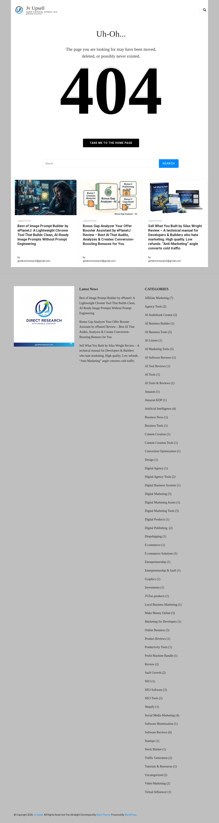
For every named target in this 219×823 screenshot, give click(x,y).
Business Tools (154, 425)
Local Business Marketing (161, 604)
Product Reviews (155, 638)
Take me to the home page (111, 143)
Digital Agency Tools (158, 476)
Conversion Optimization (160, 451)
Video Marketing (155, 783)
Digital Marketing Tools (159, 511)
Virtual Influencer (156, 792)
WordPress (131, 814)
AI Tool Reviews (155, 366)
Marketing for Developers (161, 621)
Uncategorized (154, 775)
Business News (154, 417)
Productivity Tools (156, 647)
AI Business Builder (157, 323)
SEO (148, 681)
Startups (150, 741)
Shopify (149, 706)
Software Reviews (156, 732)
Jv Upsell (35, 8)
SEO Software (153, 689)
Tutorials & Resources (158, 766)
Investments (152, 587)
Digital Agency (154, 468)
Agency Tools (153, 306)
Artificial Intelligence (158, 408)
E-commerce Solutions (159, 553)
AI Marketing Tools (157, 349)
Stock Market (153, 749)
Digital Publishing (156, 528)
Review (149, 664)
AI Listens (151, 340)
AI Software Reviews (158, 357)
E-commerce (152, 545)
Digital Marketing (156, 494)
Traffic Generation (156, 758)
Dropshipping (153, 536)
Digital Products (155, 519)
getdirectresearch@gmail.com (33, 261)
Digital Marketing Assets (160, 502)
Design (149, 459)
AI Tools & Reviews (157, 383)
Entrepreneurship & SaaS (160, 570)
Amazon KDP (153, 400)
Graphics (150, 579)
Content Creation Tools (159, 442)
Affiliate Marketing (157, 298)
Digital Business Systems (160, 485)
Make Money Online (157, 613)
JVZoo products (155, 596)
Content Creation (155, 434)
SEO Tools (151, 698)
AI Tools (150, 374)
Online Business (155, 630)
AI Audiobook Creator (158, 315)
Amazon (150, 391)
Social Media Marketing (160, 715)
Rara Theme (103, 814)
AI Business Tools (156, 332)
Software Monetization (159, 723)
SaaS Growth (153, 672)
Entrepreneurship (155, 562)
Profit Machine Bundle (159, 655)
